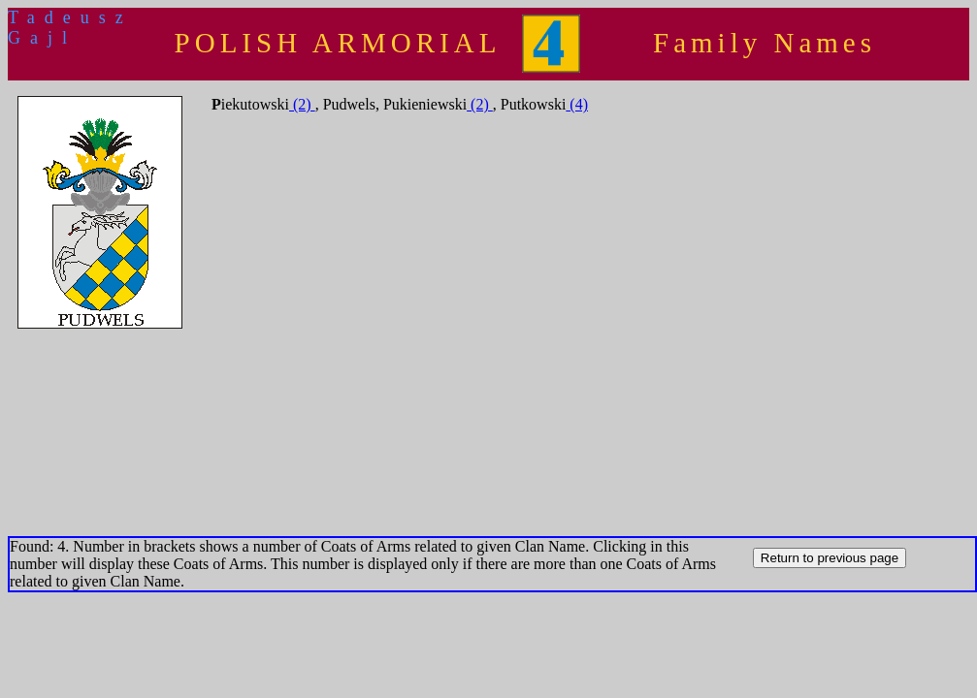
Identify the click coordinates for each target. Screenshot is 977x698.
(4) (577, 104)
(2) (302, 104)
